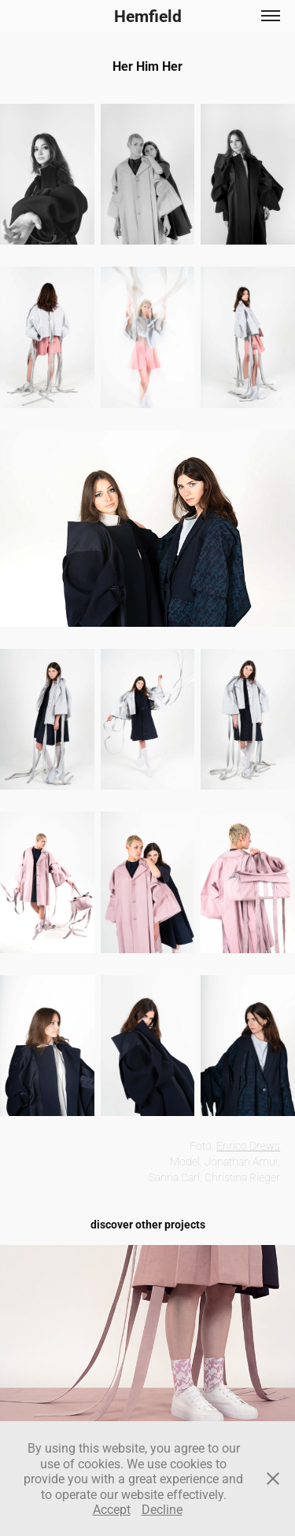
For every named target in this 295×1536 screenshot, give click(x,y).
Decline (162, 1509)
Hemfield (148, 16)
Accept (112, 1509)
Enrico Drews (248, 1145)
